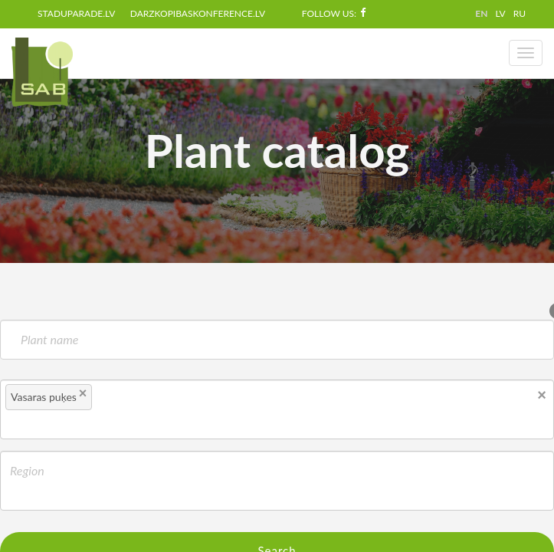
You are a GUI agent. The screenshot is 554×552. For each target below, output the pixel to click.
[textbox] (122, 399)
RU (519, 13)
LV (500, 13)
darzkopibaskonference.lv (197, 13)
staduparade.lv (76, 13)
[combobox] (277, 409)
